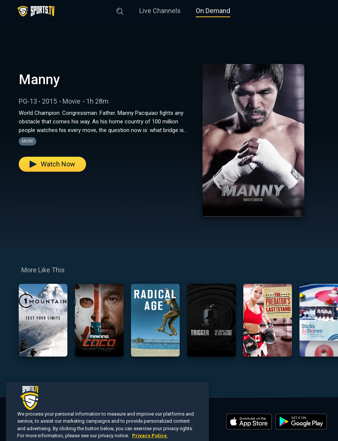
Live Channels (160, 11)
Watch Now (52, 164)
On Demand (213, 11)
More (27, 141)
